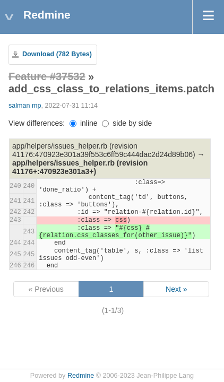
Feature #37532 (46, 76)
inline (84, 123)
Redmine (80, 375)
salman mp (24, 105)
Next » (176, 289)
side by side (127, 123)
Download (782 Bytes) (57, 54)
